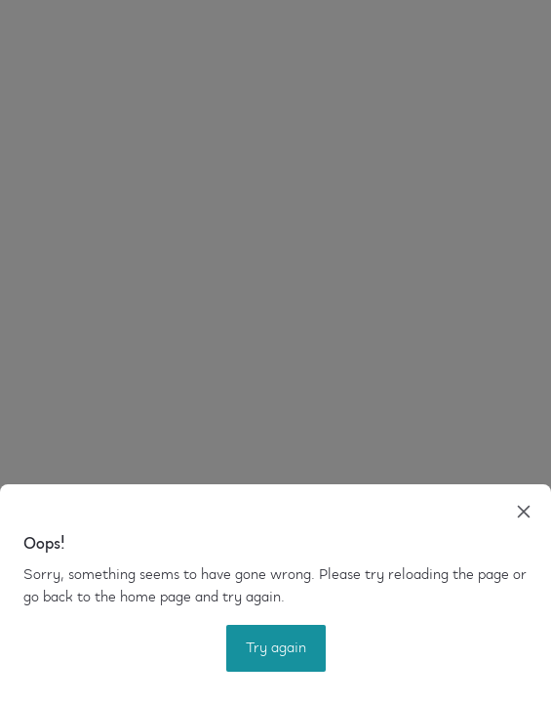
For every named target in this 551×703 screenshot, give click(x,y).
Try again (276, 648)
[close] (523, 511)
